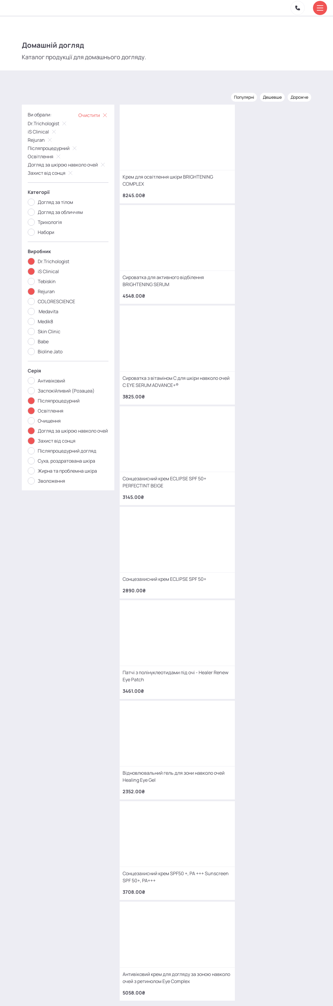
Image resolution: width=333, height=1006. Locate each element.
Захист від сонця (55, 172)
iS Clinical (47, 131)
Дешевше (268, 96)
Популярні (240, 96)
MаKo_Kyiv (215, 944)
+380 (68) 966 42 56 (64, 818)
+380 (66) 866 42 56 (64, 910)
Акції (99, 986)
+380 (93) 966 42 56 (64, 864)
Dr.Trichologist (52, 122)
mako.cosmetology (131, 944)
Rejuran (44, 139)
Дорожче (295, 96)
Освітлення (49, 155)
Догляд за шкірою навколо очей (71, 164)
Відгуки (142, 986)
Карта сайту (190, 989)
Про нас (117, 989)
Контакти (167, 986)
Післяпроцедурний (57, 147)
